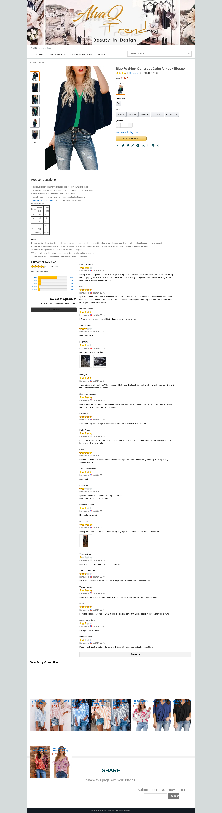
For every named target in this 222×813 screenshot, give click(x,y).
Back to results (38, 62)
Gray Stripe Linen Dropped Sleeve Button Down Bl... (120, 703)
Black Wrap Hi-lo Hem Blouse (182, 702)
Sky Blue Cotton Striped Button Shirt (40, 702)
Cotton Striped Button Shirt (60, 702)
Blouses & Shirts (44, 48)
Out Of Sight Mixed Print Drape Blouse (39, 750)
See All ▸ (135, 654)
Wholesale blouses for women (44, 200)
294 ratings (133, 73)
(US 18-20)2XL (172, 114)
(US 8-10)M (132, 114)
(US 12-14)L (144, 114)
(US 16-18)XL (157, 114)
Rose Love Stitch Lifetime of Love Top (60, 750)
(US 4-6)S (121, 114)
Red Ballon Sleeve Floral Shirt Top (140, 702)
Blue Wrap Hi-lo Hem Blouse (161, 702)
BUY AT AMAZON (131, 138)
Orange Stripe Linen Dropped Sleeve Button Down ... (100, 703)
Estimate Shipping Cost (127, 132)
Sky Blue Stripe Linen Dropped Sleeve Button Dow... (81, 703)
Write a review (54, 310)
